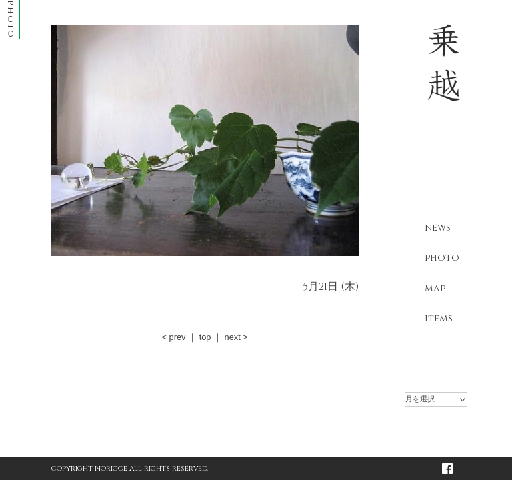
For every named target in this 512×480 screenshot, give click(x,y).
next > (236, 337)
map (435, 288)
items (439, 318)
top (205, 337)
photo (442, 257)
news (438, 227)
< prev (174, 337)
